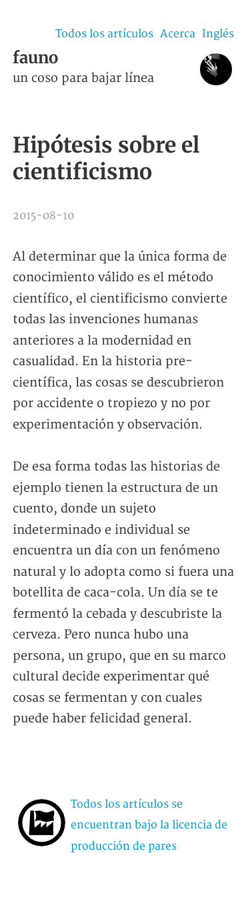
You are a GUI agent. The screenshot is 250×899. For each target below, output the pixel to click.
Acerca (177, 34)
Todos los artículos (104, 34)
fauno (35, 57)
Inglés (218, 34)
